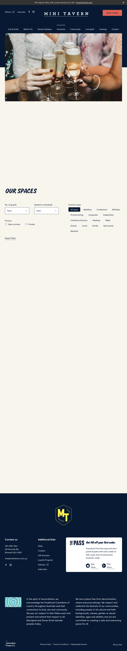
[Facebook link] (29, 12)
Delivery (10, 12)
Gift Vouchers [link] (44, 555)
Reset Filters (10, 238)
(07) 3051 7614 (11, 546)
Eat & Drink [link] (13, 29)
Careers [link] (41, 550)
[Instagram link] (33, 12)
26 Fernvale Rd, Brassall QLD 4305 (13, 551)
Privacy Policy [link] (45, 644)
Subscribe (21, 12)
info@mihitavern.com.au (16, 558)
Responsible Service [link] (79, 644)
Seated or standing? (43, 204)
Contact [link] (115, 29)
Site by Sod (117, 644)
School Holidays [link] (45, 29)
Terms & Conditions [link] (61, 644)
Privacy (8, 220)
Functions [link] (61, 29)
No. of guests (10, 204)
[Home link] (66, 14)
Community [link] (75, 29)
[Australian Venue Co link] (10, 644)
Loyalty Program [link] (45, 560)
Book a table (112, 13)
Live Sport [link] (89, 29)
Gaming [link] (103, 29)
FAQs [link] (40, 546)
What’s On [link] (28, 29)
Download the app (84, 2)
